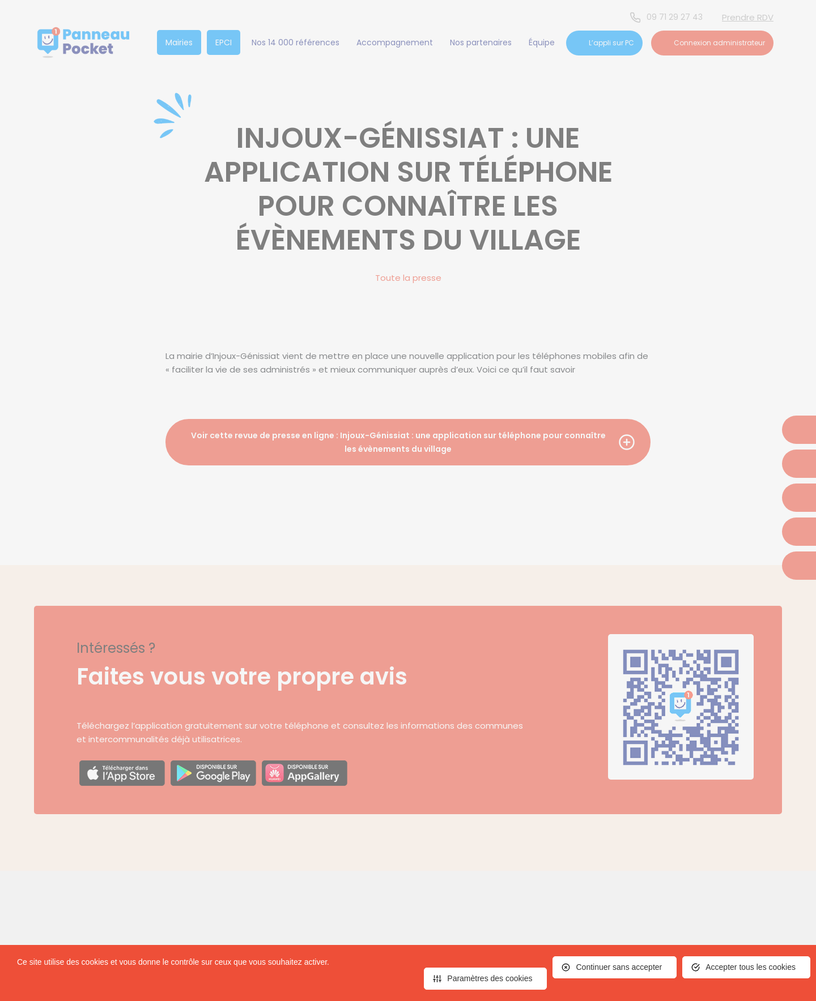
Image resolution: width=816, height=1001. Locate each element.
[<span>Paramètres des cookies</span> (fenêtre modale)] (485, 979)
